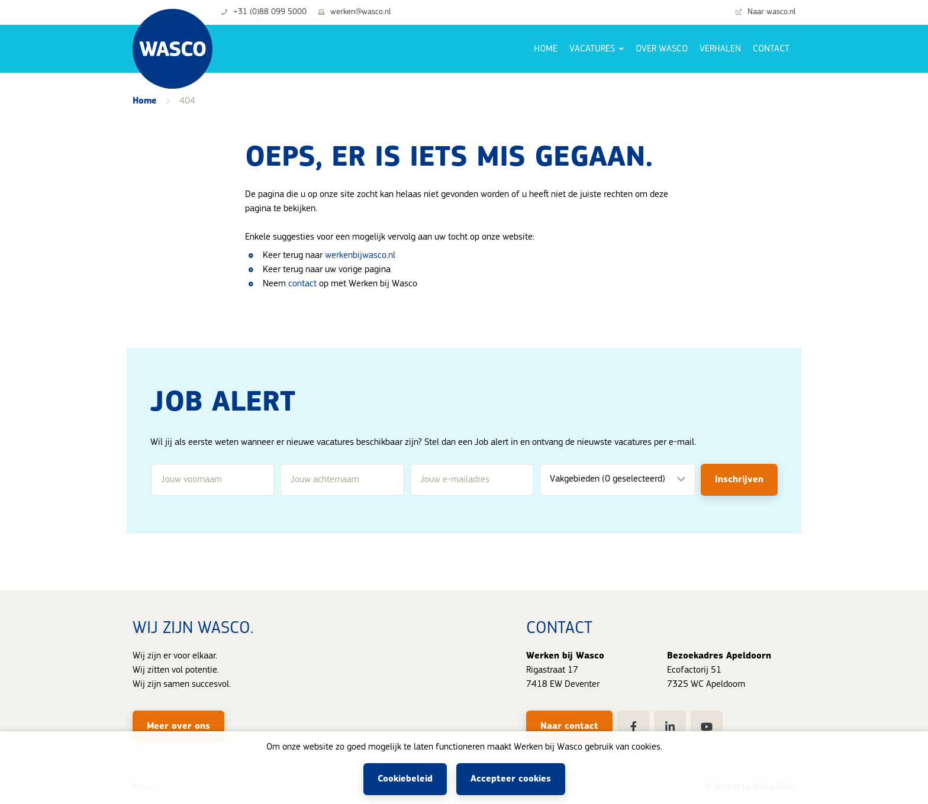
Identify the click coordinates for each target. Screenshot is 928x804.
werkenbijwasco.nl (360, 255)
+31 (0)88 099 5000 (264, 12)
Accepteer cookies (511, 779)
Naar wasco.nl (765, 12)
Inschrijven (739, 480)
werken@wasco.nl (354, 12)
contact (302, 284)
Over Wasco (662, 49)
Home (546, 49)
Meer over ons (178, 726)
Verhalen (720, 49)
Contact (771, 49)
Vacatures (593, 49)
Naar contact (569, 726)
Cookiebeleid (405, 779)
